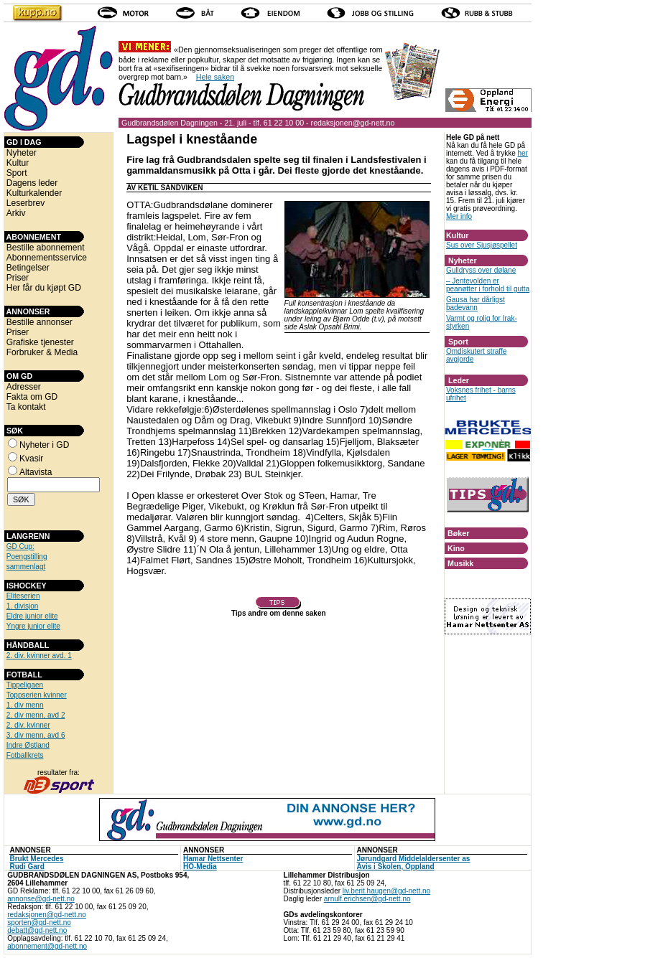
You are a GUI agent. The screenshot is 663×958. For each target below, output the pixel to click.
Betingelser (28, 268)
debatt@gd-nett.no (37, 930)
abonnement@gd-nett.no (47, 946)
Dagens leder (31, 183)
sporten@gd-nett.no (39, 922)
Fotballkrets (25, 755)
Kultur (17, 163)
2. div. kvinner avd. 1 (39, 655)
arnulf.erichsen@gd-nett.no (367, 899)
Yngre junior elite (33, 626)
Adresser (23, 387)
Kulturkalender (34, 193)
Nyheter (21, 153)
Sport (16, 173)
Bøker (458, 533)
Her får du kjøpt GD (43, 288)
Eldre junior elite (32, 616)
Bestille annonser (39, 322)
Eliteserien (23, 596)
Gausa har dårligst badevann (475, 303)
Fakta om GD (31, 397)
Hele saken (215, 76)
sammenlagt (25, 566)
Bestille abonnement (45, 248)
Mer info (459, 216)
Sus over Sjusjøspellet (481, 245)
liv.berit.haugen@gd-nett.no (386, 891)
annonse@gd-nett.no (41, 899)
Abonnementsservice (46, 258)
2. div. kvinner (28, 725)
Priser (17, 278)
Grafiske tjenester (40, 342)
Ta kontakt (26, 407)
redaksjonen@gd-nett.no (353, 122)
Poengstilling (26, 556)
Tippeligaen (24, 685)
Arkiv (16, 213)
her (522, 153)
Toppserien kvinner (36, 695)
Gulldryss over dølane (481, 270)
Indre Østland (28, 745)
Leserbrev (25, 203)
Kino (456, 548)
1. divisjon (22, 606)
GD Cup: (20, 546)
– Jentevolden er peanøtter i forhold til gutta (487, 285)
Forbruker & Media (42, 352)
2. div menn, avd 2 (35, 715)
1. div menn (25, 705)
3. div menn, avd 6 (35, 735)
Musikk (460, 563)
